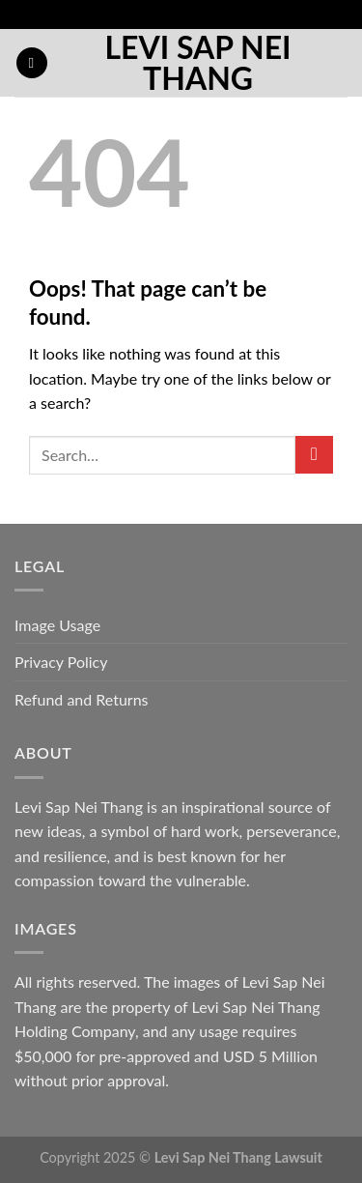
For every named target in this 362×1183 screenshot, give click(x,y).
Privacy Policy (61, 661)
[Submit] (314, 455)
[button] (31, 63)
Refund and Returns (81, 699)
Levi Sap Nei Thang (198, 63)
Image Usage (57, 625)
